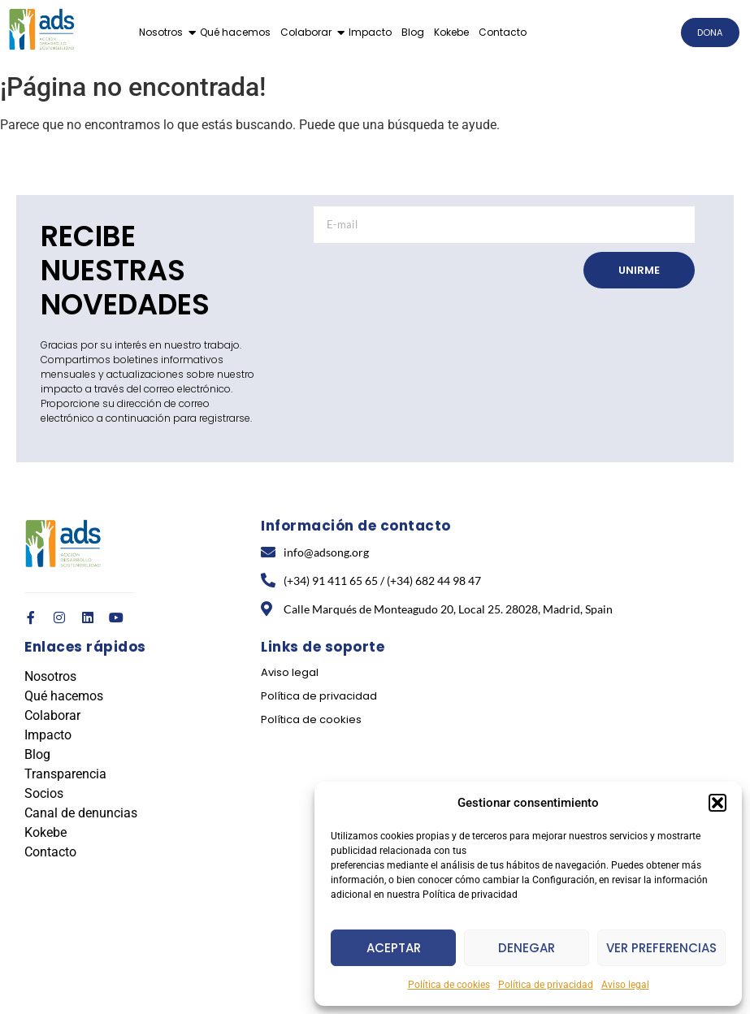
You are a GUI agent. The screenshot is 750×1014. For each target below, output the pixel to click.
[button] (717, 803)
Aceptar (393, 947)
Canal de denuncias (80, 813)
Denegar (526, 947)
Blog (412, 32)
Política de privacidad (545, 984)
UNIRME (639, 270)
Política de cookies (449, 984)
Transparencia (65, 774)
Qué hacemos (235, 32)
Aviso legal (625, 984)
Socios (43, 793)
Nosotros (161, 32)
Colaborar (306, 32)
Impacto (370, 32)
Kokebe (451, 32)
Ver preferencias (661, 947)
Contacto (503, 32)
